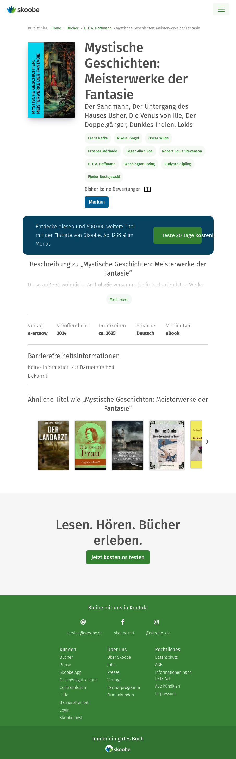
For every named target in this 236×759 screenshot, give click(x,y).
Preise (65, 664)
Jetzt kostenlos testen (118, 557)
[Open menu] (221, 9)
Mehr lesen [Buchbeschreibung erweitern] (119, 299)
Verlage (114, 679)
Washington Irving (140, 164)
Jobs (111, 664)
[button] (207, 441)
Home (56, 28)
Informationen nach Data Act (173, 675)
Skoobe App (71, 672)
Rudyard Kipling (177, 164)
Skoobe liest (71, 717)
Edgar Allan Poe (139, 151)
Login (65, 710)
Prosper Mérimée (102, 151)
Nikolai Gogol (128, 138)
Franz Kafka (98, 138)
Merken (97, 202)
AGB (159, 664)
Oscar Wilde (158, 138)
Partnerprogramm (123, 687)
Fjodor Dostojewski (104, 177)
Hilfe (64, 695)
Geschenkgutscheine (78, 679)
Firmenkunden (120, 695)
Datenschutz (166, 657)
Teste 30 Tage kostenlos (182, 235)
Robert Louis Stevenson (182, 151)
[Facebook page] (124, 627)
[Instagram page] (157, 627)
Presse (113, 672)
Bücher (72, 28)
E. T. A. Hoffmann (97, 28)
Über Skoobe (119, 657)
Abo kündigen (167, 686)
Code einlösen (73, 687)
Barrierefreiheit (74, 702)
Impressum (165, 693)
